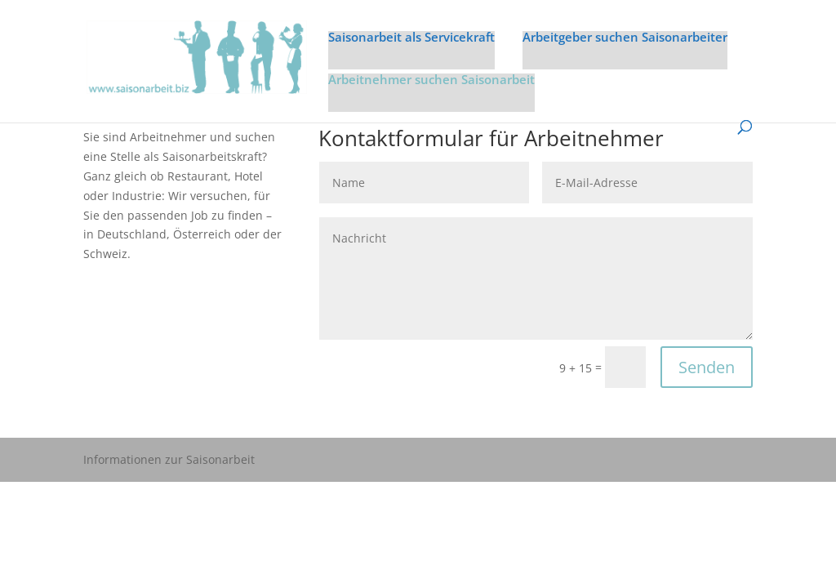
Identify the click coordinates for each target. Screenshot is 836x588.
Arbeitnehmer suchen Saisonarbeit (431, 80)
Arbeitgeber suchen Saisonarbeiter (624, 38)
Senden (706, 367)
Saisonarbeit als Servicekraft (411, 38)
